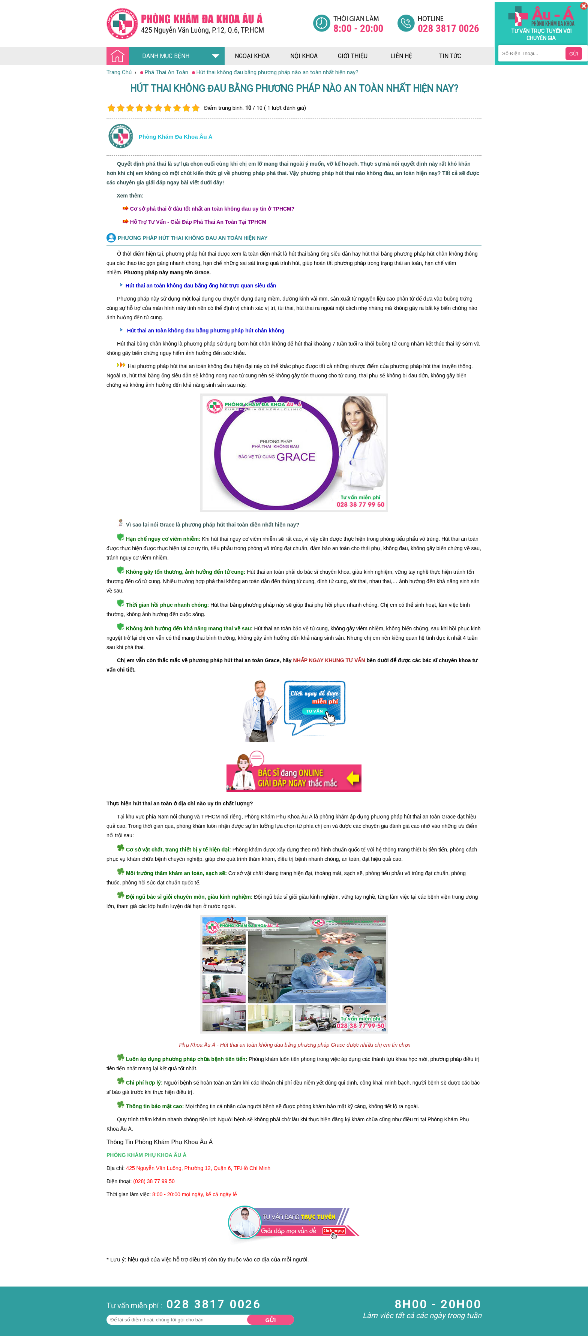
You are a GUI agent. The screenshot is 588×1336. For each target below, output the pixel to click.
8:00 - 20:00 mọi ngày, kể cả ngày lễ (194, 1194)
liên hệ (401, 56)
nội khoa (304, 56)
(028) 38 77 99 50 (154, 1181)
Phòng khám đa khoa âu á (176, 136)
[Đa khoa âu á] (209, 23)
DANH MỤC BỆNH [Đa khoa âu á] (150, 56)
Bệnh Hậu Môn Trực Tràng (24, 1309)
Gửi (271, 1320)
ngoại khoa (252, 56)
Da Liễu (9, 1326)
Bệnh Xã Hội (15, 1319)
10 (195, 108)
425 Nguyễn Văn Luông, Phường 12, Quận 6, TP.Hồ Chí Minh (198, 1168)
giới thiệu (353, 56)
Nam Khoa (13, 1299)
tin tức (450, 56)
